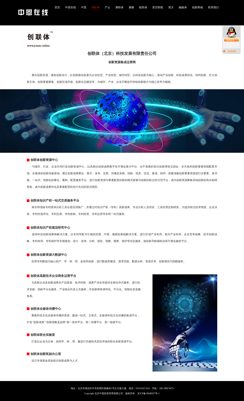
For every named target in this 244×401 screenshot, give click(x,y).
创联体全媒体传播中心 (45, 308)
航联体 (143, 7)
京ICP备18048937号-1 (148, 393)
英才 (171, 7)
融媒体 (183, 7)
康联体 (119, 7)
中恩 (83, 7)
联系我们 (213, 7)
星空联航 (157, 7)
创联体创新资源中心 (44, 160)
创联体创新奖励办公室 (45, 354)
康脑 (131, 7)
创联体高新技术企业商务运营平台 (53, 276)
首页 (57, 7)
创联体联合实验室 (42, 334)
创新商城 (197, 7)
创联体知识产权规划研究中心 (50, 227)
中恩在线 (70, 7)
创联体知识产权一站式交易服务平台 (54, 200)
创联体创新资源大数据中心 (48, 254)
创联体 (96, 7)
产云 (107, 7)
